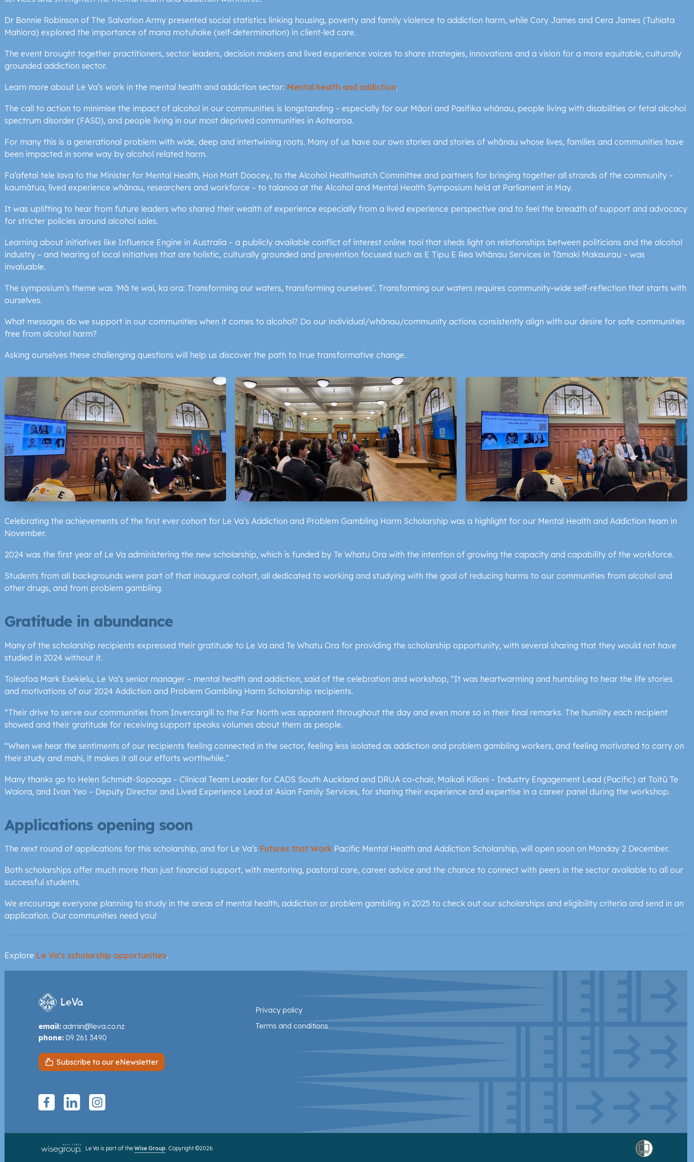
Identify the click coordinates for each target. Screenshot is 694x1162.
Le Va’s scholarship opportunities (101, 955)
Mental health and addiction (341, 87)
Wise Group (149, 1148)
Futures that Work (296, 848)
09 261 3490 (86, 1037)
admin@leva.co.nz (94, 1026)
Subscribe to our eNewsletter (107, 1062)
